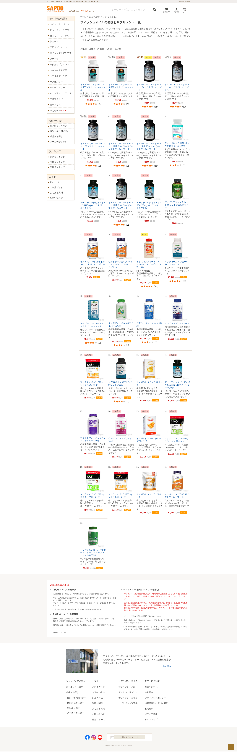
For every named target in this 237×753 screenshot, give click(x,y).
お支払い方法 (98, 692)
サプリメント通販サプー (56, 9)
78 (184, 106)
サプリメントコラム (128, 698)
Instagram (93, 738)
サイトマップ (151, 719)
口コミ (92, 49)
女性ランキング (57, 162)
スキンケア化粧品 (58, 70)
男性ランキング (57, 167)
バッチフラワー (57, 87)
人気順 (83, 49)
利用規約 (149, 709)
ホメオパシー (56, 82)
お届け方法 (97, 698)
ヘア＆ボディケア (58, 76)
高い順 (118, 49)
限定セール (58, 110)
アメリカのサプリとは (129, 692)
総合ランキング (57, 157)
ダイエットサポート (59, 24)
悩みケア (54, 41)
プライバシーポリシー (155, 698)
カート (185, 12)
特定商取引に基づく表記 (156, 703)
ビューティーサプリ (59, 30)
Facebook (87, 738)
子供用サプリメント (59, 64)
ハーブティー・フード (60, 93)
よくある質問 (56, 193)
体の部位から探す (58, 126)
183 (184, 281)
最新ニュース (98, 719)
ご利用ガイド (56, 187)
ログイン (177, 12)
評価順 (100, 49)
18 (100, 343)
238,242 (85, 11)
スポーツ (54, 59)
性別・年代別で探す (59, 131)
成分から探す (94, 17)
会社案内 (167, 666)
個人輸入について (59, 632)
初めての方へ (56, 182)
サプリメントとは (126, 687)
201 (155, 286)
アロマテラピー (57, 99)
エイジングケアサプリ (60, 53)
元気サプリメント (58, 47)
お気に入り (167, 12)
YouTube (100, 738)
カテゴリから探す (74, 687)
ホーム (83, 17)
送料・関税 (97, 703)
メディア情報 (151, 714)
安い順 (109, 49)
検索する (154, 9)
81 (100, 104)
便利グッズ (55, 105)
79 (128, 104)
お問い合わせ (56, 198)
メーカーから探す (58, 141)
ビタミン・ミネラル (59, 36)
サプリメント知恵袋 (128, 703)
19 (128, 165)
